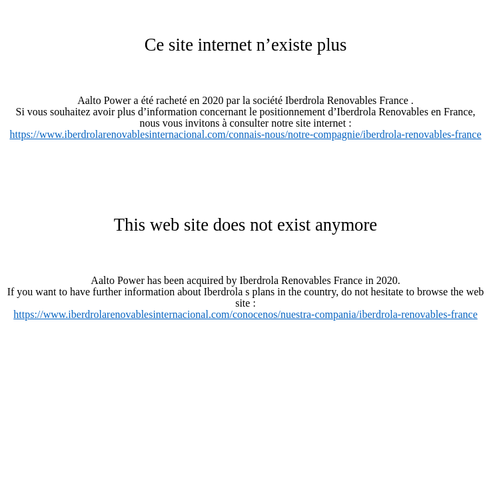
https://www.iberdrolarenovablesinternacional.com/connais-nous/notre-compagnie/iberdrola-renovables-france (245, 134)
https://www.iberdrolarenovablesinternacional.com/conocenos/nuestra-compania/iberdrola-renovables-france (245, 314)
